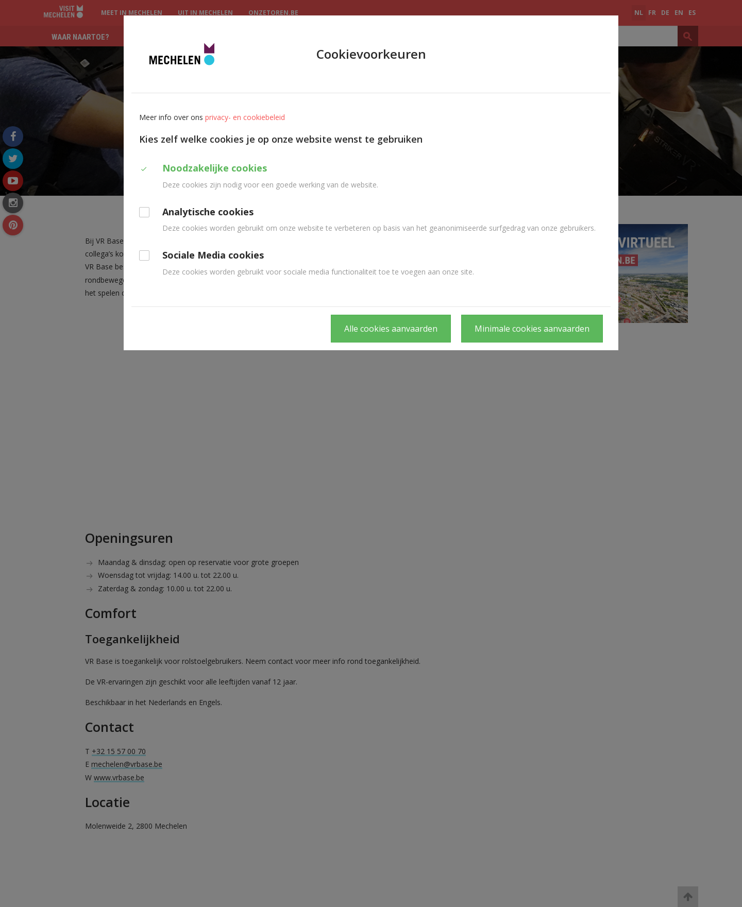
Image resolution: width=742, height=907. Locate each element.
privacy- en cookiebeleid (245, 117)
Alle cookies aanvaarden (390, 328)
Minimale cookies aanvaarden (532, 328)
